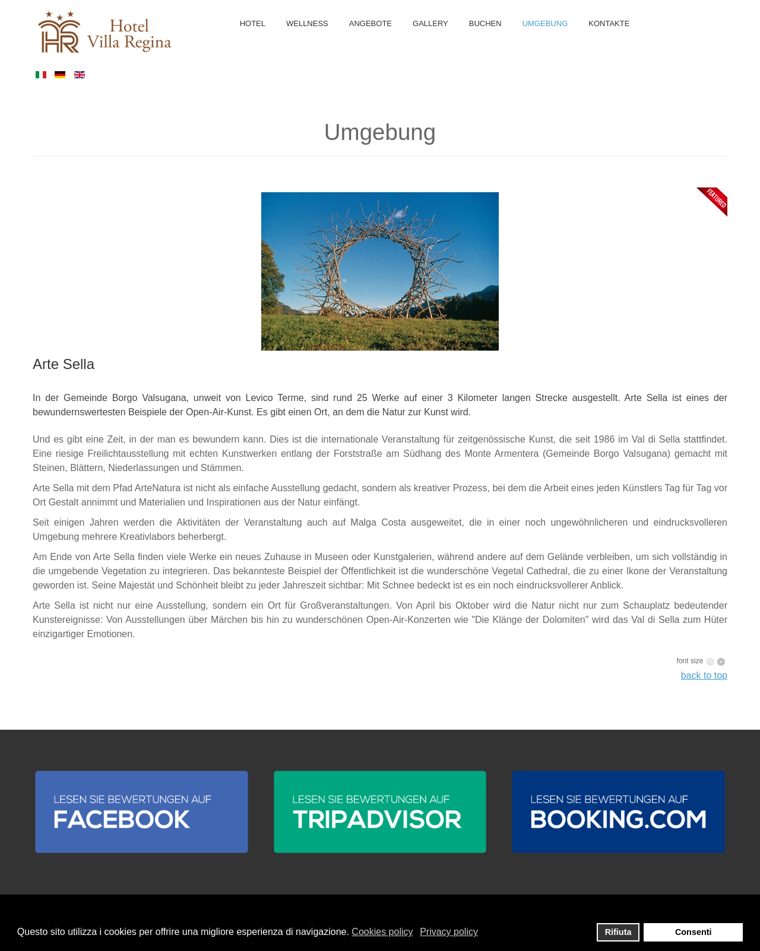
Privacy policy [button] (449, 932)
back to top (704, 675)
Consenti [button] (693, 932)
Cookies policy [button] (382, 932)
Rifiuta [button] (618, 932)
